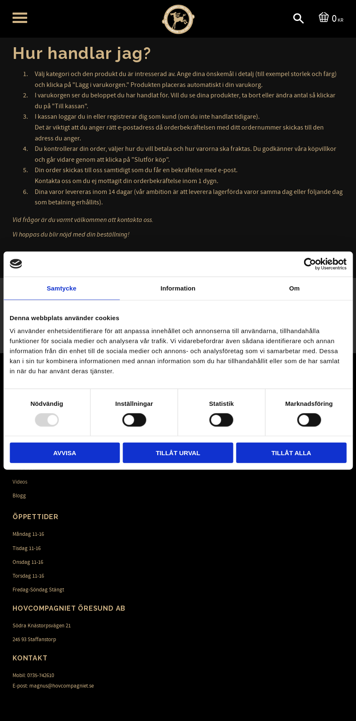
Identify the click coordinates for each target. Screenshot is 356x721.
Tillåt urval (178, 452)
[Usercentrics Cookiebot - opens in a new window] (309, 263)
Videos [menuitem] (20, 482)
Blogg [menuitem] (19, 495)
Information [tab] (178, 287)
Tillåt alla (291, 452)
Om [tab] (294, 287)
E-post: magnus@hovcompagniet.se (53, 686)
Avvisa (64, 452)
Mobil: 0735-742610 (33, 675)
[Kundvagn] (329, 18)
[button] (20, 17)
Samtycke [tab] (62, 287)
